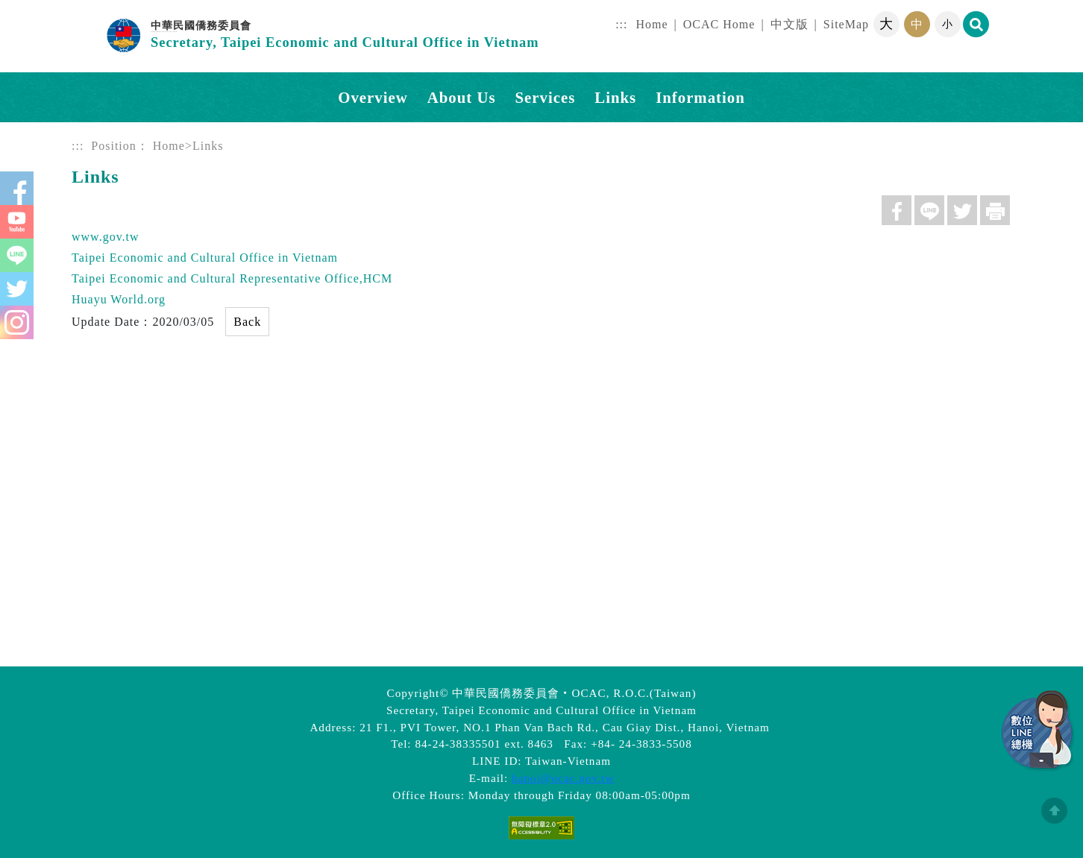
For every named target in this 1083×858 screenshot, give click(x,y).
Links (615, 97)
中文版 (789, 24)
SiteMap (846, 24)
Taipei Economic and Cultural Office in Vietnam (205, 257)
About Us (461, 97)
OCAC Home (719, 24)
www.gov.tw (105, 236)
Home (652, 24)
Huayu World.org (119, 299)
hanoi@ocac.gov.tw (563, 778)
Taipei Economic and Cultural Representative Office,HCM (232, 278)
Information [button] (700, 97)
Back (247, 321)
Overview (372, 97)
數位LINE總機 (1038, 731)
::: (621, 24)
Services (545, 97)
